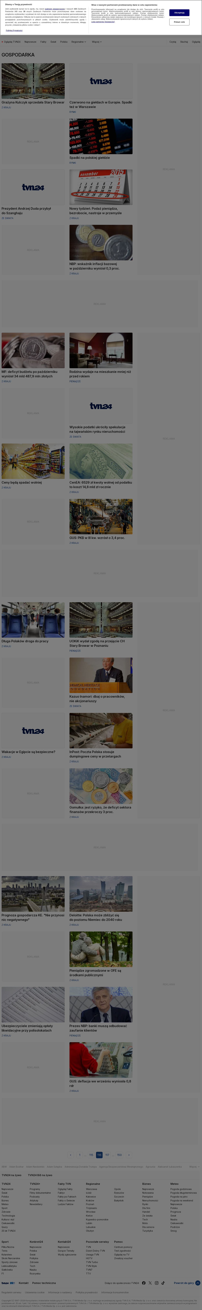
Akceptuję (179, 10)
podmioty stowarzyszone (55, 6)
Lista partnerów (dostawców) (103, 19)
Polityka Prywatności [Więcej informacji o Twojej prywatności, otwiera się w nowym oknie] (14, 27)
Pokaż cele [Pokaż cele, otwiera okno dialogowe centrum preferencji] (179, 19)
